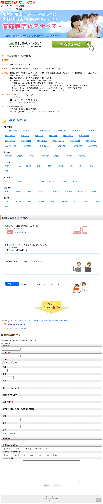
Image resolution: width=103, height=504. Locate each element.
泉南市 (76, 202)
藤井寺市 (19, 191)
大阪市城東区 (84, 136)
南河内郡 (94, 191)
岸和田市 (42, 202)
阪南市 (87, 202)
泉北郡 (7, 207)
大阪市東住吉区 (77, 146)
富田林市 (68, 191)
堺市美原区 (83, 156)
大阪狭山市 (55, 191)
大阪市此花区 (61, 131)
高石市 (7, 202)
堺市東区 (45, 156)
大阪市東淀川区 (44, 131)
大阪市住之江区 (44, 146)
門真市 (41, 181)
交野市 (30, 181)
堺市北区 (33, 156)
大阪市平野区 (94, 146)
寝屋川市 (19, 181)
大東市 (64, 181)
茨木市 (18, 166)
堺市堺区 (8, 156)
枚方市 (82, 166)
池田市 (71, 166)
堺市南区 (70, 156)
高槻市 (28, 166)
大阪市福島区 (77, 131)
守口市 (7, 181)
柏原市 (30, 191)
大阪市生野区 (28, 146)
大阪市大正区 (26, 141)
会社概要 (54, 496)
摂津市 (60, 166)
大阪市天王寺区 (58, 141)
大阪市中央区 (68, 136)
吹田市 (50, 166)
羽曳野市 (42, 191)
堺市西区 (20, 156)
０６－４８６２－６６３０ (17, 328)
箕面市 (7, 166)
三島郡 (7, 171)
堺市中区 (57, 156)
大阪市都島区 (10, 136)
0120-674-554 (20, 232)
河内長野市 (81, 191)
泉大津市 (19, 202)
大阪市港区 (39, 136)
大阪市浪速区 (42, 141)
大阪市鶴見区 (10, 141)
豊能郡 (92, 166)
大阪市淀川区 (28, 131)
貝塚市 (53, 202)
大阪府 (11, 9)
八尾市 (87, 181)
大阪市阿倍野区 (11, 146)
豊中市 (39, 166)
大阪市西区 (53, 136)
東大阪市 (75, 181)
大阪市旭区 (25, 136)
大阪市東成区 (75, 141)
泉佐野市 (65, 202)
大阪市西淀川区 (11, 131)
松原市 (7, 191)
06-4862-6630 (14, 248)
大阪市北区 (91, 131)
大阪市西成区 (91, 141)
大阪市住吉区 (61, 146)
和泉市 (30, 202)
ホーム (4, 9)
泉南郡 (97, 202)
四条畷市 (52, 181)
